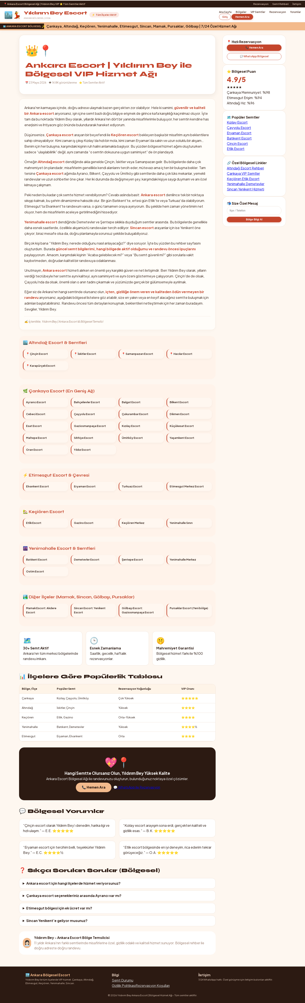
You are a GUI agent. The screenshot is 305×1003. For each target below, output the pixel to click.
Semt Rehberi (280, 3)
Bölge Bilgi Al (254, 222)
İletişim (297, 3)
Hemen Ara (242, 16)
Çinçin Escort (237, 143)
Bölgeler (241, 12)
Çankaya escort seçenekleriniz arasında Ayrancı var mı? (73, 895)
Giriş (225, 16)
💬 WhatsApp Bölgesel (254, 56)
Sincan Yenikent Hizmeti (245, 192)
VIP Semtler (258, 12)
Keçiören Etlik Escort (243, 182)
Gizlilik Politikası (124, 985)
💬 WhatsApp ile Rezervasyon (136, 791)
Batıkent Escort (239, 138)
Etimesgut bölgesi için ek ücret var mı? (59, 908)
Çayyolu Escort (239, 127)
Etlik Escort (235, 148)
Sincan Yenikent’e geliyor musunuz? (56, 920)
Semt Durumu (122, 980)
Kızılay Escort (237, 122)
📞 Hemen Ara (93, 791)
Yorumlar (295, 12)
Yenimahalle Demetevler (245, 187)
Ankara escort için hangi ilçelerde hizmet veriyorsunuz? (73, 883)
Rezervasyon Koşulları (153, 985)
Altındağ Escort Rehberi (245, 171)
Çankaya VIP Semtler (243, 177)
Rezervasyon (261, 3)
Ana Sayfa (225, 12)
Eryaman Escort (239, 133)
